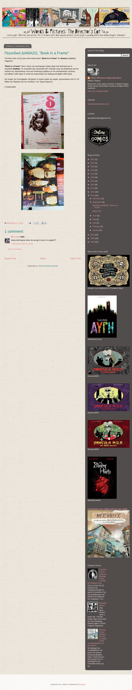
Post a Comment (15, 249)
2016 (92, 177)
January (96, 230)
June (95, 216)
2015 (92, 181)
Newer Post (10, 258)
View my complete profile (98, 91)
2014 (92, 185)
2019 (92, 166)
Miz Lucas (15, 237)
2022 (92, 159)
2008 (92, 242)
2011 (92, 195)
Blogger (82, 684)
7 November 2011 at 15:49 (22, 244)
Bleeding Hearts (102, 604)
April (95, 223)
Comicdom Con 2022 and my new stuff (107, 509)
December (97, 198)
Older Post (75, 258)
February (97, 226)
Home (43, 258)
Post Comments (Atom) (48, 266)
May (95, 219)
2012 (92, 192)
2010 (92, 235)
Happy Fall (96, 211)
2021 (92, 163)
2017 (92, 174)
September (97, 202)
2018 (92, 170)
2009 (92, 238)
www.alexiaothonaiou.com (98, 104)
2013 (92, 188)
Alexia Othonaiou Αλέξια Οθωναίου (105, 78)
